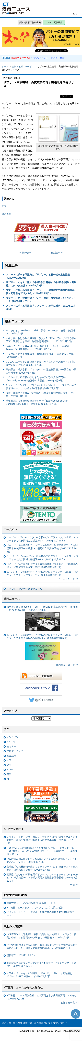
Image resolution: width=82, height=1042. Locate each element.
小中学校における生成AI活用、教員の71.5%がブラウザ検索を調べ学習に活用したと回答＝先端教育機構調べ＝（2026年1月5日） (41, 340)
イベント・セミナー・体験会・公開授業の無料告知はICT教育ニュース (42, 914)
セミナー (11, 746)
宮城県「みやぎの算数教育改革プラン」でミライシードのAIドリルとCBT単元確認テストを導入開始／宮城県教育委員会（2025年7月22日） (42, 877)
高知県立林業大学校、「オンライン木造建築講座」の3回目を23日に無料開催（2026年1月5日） (41, 371)
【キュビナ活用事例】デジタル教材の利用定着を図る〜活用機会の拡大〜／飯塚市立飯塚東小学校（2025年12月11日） (42, 566)
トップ (5, 66)
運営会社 (6, 1022)
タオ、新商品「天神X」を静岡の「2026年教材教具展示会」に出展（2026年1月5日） (40, 394)
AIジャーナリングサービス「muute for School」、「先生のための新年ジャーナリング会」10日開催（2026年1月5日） (41, 387)
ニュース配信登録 (54, 22)
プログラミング (15, 751)
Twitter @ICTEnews (41, 699)
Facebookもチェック (41, 688)
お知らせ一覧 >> (69, 1002)
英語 (9, 774)
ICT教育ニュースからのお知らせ (23, 987)
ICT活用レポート (14, 828)
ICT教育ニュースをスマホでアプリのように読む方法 (35, 907)
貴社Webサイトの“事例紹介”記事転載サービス (31, 903)
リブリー (6, 206)
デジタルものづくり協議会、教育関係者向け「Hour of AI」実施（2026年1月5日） (40, 355)
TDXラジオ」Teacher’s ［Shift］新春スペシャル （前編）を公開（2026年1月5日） (40, 332)
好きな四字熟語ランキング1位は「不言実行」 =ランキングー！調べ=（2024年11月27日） (41, 964)
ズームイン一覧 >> (68, 579)
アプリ (10, 765)
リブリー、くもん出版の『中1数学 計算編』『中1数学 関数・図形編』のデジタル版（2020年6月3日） (41, 284)
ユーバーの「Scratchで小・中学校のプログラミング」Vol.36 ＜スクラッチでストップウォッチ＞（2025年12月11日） (42, 573)
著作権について (42, 1022)
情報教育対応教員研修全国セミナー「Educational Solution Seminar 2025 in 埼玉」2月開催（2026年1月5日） (37, 402)
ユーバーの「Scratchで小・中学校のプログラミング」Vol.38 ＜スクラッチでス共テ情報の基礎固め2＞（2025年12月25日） (42, 648)
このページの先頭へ (75, 1014)
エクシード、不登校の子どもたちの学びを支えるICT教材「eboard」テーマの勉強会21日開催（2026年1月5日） (36, 379)
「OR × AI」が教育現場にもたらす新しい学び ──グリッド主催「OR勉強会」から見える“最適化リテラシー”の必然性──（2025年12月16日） (42, 850)
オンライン (12, 737)
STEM (10, 769)
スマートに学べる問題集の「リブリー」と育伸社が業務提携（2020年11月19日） (38, 276)
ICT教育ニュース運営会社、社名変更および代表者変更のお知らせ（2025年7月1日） (42, 997)
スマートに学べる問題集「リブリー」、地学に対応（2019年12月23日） (41, 307)
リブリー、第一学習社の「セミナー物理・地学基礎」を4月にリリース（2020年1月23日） (41, 300)
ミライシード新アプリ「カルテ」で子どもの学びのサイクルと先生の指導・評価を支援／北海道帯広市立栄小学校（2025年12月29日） (42, 839)
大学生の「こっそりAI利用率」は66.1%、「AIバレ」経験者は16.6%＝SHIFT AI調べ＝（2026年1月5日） (39, 348)
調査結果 (11, 755)
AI (8, 778)
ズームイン (10, 529)
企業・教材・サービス (23, 66)
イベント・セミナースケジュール (24, 589)
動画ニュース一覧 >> (67, 665)
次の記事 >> (57, 252)
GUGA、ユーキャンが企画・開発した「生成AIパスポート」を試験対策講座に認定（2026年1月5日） (40, 363)
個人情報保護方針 (22, 1022)
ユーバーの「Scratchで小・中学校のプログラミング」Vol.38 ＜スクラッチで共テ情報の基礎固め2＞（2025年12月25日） (42, 539)
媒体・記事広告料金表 (30, 22)
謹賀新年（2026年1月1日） (21, 955)
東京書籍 (6, 213)
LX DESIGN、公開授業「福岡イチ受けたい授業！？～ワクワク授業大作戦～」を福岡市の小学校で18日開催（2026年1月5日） (41, 936)
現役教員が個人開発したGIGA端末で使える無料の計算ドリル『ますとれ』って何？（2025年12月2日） (42, 860)
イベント (11, 741)
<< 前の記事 (24, 252)
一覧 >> (74, 884)
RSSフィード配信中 (41, 676)
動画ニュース (12, 598)
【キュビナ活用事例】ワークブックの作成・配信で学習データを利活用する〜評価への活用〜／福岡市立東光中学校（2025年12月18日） (42, 548)
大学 (9, 760)
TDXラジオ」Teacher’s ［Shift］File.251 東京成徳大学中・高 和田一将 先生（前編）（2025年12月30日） (42, 618)
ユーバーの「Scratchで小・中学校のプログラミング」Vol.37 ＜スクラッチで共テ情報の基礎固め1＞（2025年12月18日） (42, 558)
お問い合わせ (60, 1022)
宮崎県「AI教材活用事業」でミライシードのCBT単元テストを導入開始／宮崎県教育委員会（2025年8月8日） (42, 868)
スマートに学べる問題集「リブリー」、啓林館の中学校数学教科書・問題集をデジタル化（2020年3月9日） (40, 292)
